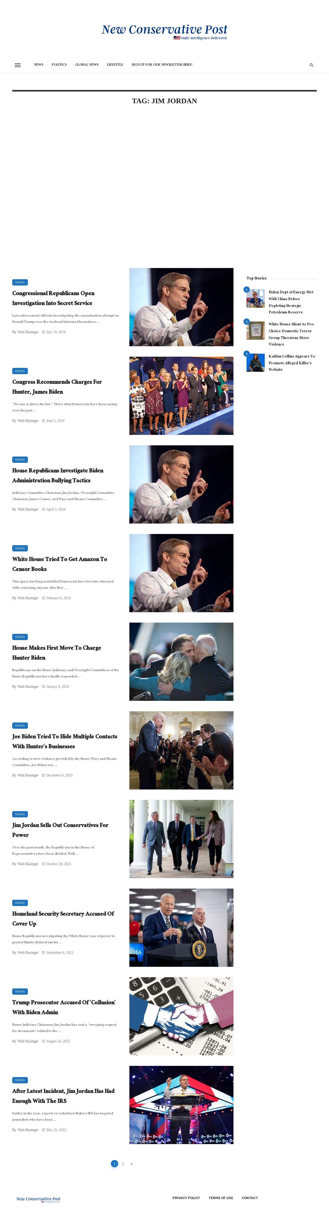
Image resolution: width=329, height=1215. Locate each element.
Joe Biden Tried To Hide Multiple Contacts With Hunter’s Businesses (64, 742)
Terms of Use (220, 1198)
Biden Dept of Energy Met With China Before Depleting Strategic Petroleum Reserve (291, 302)
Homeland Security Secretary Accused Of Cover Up (62, 920)
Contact (250, 1198)
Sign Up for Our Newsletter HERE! (162, 65)
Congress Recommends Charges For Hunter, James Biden (57, 388)
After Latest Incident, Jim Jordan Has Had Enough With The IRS (63, 1097)
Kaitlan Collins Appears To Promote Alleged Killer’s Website (292, 364)
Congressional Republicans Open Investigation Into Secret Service (53, 299)
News (38, 65)
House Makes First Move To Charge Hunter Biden (56, 654)
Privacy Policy (186, 1198)
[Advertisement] (122, 154)
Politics (59, 65)
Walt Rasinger (28, 332)
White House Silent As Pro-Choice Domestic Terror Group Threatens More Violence (292, 334)
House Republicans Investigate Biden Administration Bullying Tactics (57, 476)
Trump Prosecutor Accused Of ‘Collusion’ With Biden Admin (64, 1008)
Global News (86, 65)
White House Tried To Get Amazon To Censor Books (59, 565)
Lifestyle (115, 65)
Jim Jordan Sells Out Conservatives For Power (60, 831)
